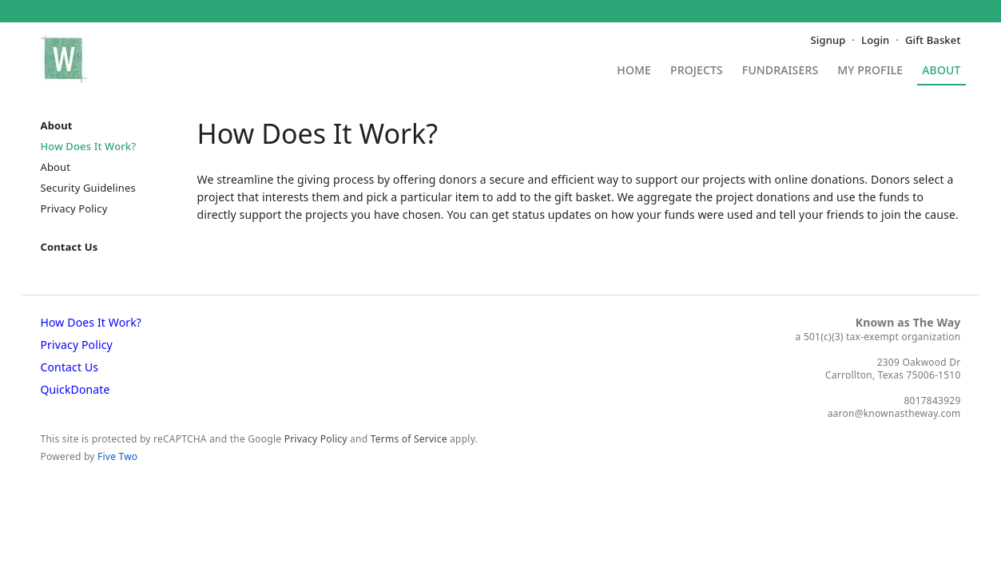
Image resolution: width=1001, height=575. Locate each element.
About (941, 71)
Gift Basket (932, 40)
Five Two (117, 456)
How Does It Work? (89, 146)
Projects (696, 71)
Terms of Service (409, 439)
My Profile (870, 71)
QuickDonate (75, 389)
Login (875, 40)
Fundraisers (780, 71)
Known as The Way (908, 322)
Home (634, 71)
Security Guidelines (88, 187)
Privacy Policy (74, 208)
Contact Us (69, 247)
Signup (828, 40)
